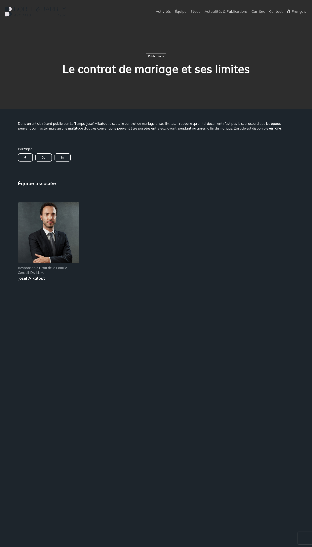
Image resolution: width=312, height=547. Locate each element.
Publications (156, 56)
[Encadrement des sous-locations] (48, 233)
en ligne (275, 128)
